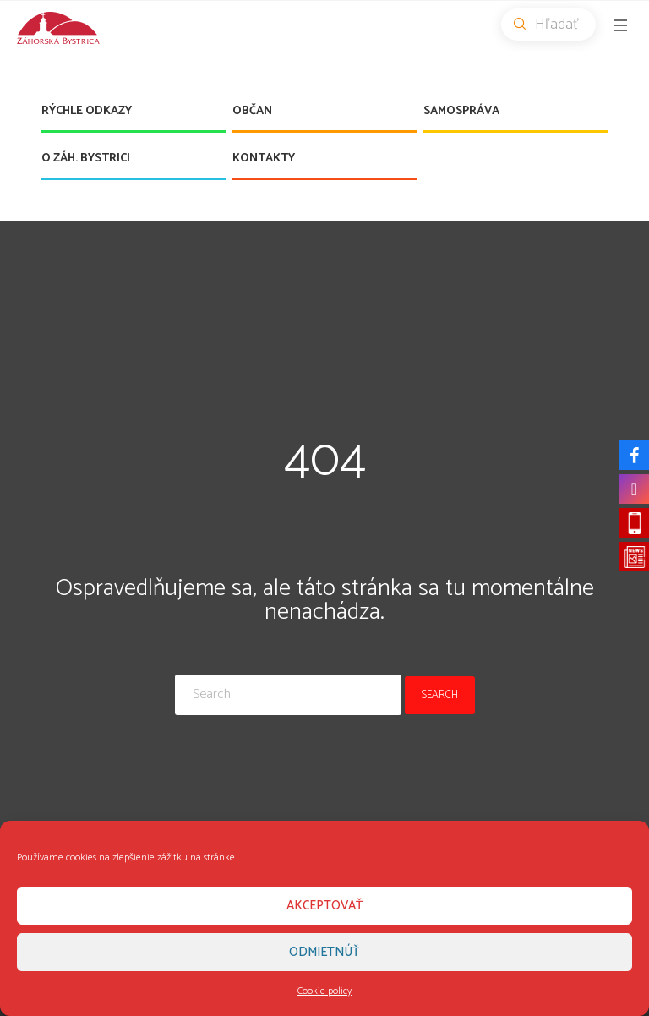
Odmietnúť (324, 952)
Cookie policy (324, 991)
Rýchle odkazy (86, 111)
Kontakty (263, 158)
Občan (252, 111)
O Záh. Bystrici (85, 158)
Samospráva (461, 111)
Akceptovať (324, 905)
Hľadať (555, 24)
